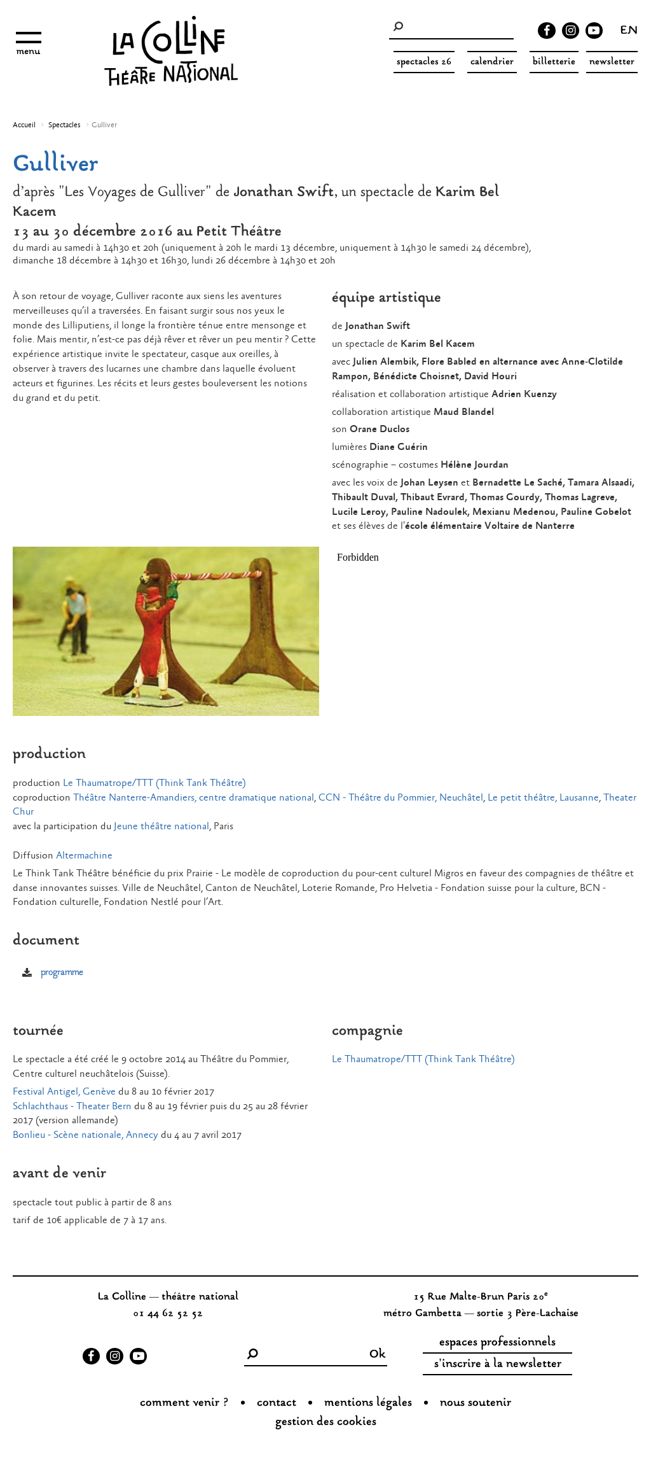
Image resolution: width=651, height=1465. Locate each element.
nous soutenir (475, 1403)
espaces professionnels (497, 1342)
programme (62, 973)
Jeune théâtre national (161, 826)
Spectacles (64, 125)
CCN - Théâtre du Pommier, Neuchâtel (401, 798)
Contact (276, 1403)
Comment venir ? (184, 1403)
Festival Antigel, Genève (64, 1092)
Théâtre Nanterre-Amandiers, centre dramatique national (193, 798)
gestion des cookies (325, 1422)
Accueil (24, 125)
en (629, 32)
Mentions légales (368, 1403)
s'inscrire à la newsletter (497, 1364)
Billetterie (554, 62)
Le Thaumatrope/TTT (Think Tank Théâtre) (154, 783)
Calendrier (492, 62)
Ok (377, 1355)
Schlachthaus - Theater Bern (72, 1106)
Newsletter (611, 62)
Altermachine (84, 856)
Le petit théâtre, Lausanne (543, 798)
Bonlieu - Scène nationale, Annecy (85, 1135)
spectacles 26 (424, 62)
